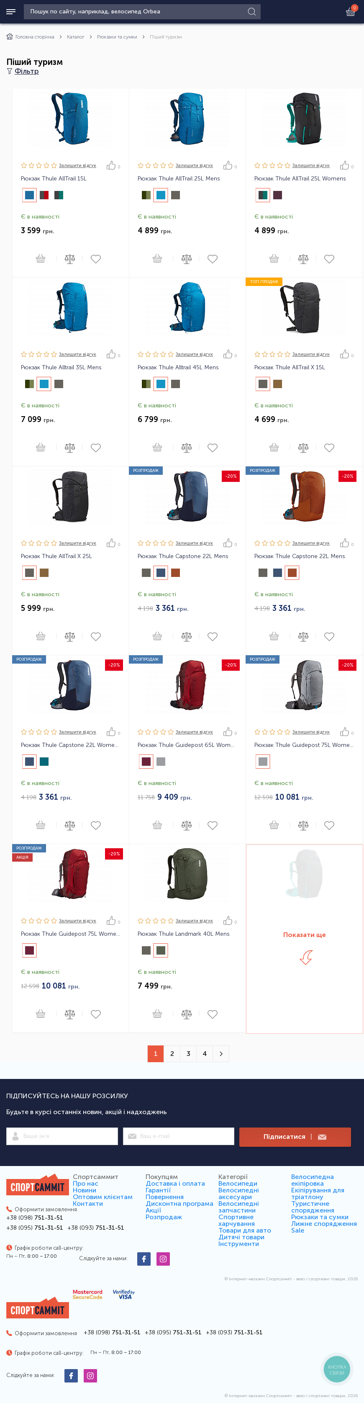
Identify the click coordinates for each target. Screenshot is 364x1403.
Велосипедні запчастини (238, 1207)
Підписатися (295, 1137)
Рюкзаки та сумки (117, 36)
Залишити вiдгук (77, 165)
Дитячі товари (241, 1237)
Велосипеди (237, 1183)
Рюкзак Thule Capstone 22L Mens (183, 556)
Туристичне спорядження (312, 1207)
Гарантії (158, 1190)
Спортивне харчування (236, 1220)
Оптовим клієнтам (103, 1197)
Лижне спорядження (324, 1224)
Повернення (165, 1197)
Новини (84, 1190)
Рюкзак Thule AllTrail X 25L (56, 556)
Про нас (85, 1183)
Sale (297, 1230)
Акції (153, 1210)
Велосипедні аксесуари (238, 1193)
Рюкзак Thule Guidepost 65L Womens (187, 745)
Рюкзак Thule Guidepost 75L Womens (304, 745)
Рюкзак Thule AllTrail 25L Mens (179, 179)
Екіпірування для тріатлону (317, 1193)
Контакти (88, 1203)
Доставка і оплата (175, 1183)
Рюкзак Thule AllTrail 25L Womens (300, 179)
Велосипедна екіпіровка (312, 1180)
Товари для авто (244, 1230)
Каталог (76, 36)
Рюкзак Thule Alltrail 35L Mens (61, 368)
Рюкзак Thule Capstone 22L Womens (70, 745)
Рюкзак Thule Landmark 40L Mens (184, 934)
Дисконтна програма (179, 1203)
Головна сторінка (30, 37)
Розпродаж (164, 1217)
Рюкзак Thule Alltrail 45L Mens (178, 368)
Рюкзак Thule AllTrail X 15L (289, 368)
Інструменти (238, 1244)
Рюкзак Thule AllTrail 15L (54, 179)
